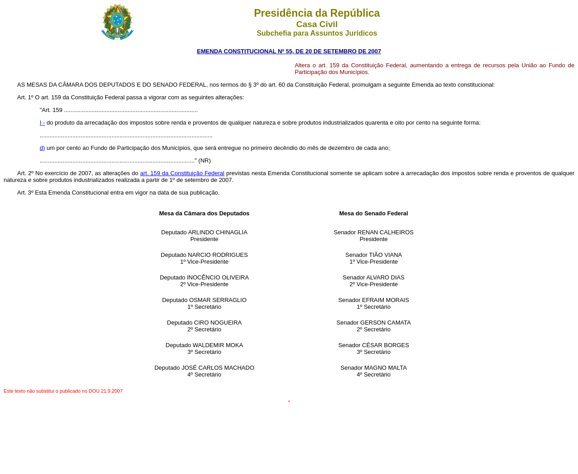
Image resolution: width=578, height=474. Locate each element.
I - (42, 122)
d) (42, 147)
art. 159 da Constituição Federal (182, 173)
